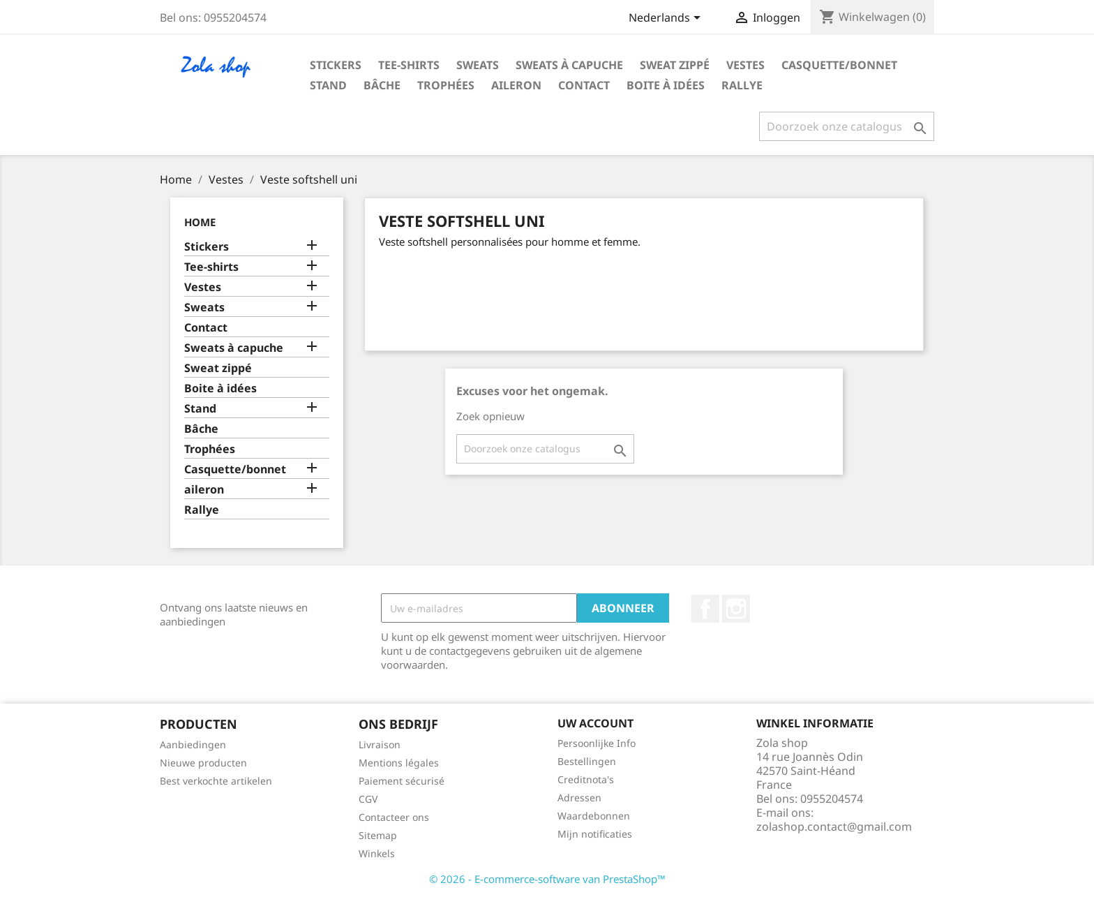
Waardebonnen (593, 815)
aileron (516, 85)
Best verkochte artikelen (216, 780)
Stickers (335, 65)
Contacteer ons (394, 817)
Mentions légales (399, 762)
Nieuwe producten (203, 762)
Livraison (379, 744)
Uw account (595, 723)
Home (200, 222)
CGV (368, 799)
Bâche (382, 85)
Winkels (377, 853)
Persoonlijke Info (596, 743)
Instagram (736, 609)
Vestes (745, 65)
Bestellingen (586, 761)
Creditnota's (585, 779)
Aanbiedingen (193, 744)
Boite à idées (666, 85)
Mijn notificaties (594, 833)
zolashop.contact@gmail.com (834, 826)
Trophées (445, 85)
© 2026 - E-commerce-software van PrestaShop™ (547, 879)
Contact (584, 85)
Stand (328, 85)
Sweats (477, 65)
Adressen (579, 797)
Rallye (742, 85)
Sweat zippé (675, 65)
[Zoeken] (846, 126)
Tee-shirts (409, 65)
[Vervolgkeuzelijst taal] (667, 18)
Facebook (705, 609)
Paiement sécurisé (401, 780)
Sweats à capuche (569, 65)
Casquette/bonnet (839, 65)
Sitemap (378, 835)
